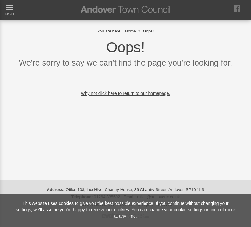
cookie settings (188, 209)
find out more (222, 209)
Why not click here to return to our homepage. (125, 93)
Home (130, 31)
